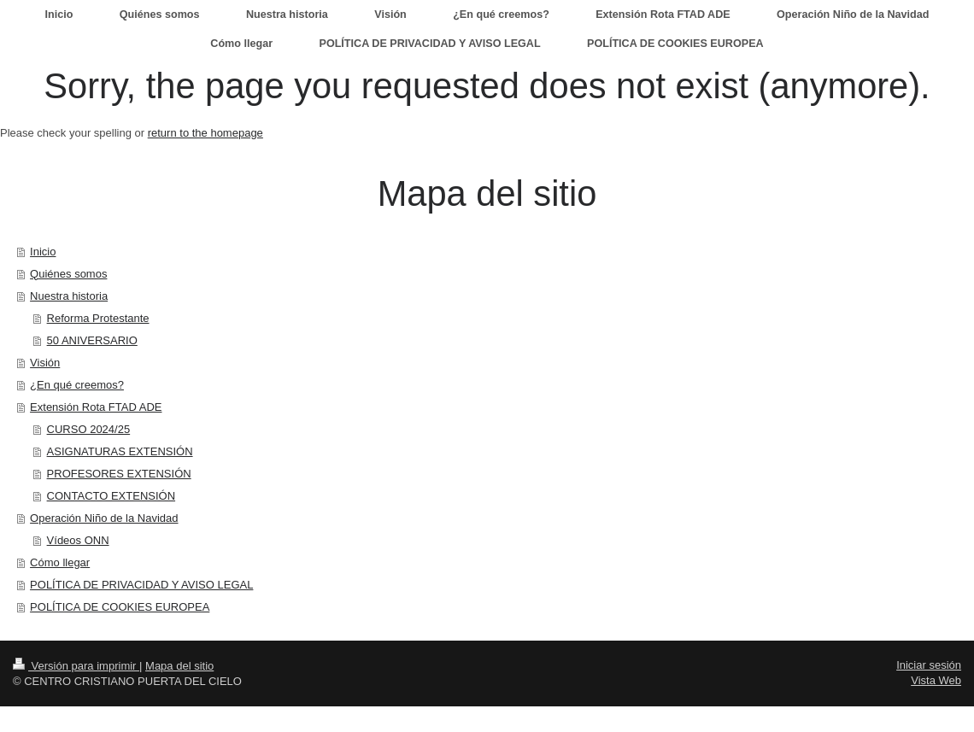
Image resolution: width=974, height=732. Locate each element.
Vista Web (936, 680)
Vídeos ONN (78, 540)
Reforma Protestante (98, 318)
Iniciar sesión (928, 665)
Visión (45, 362)
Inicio (43, 251)
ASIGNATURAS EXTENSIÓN (120, 451)
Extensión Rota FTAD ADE (95, 407)
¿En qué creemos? (77, 384)
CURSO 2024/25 (89, 429)
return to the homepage (205, 132)
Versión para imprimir (76, 665)
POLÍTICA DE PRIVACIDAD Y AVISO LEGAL (141, 584)
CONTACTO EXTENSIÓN (111, 495)
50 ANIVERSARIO (92, 340)
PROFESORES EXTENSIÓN (119, 473)
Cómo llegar (60, 562)
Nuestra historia (69, 296)
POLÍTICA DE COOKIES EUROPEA (119, 606)
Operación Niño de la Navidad (104, 518)
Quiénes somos (68, 273)
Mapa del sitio (179, 665)
